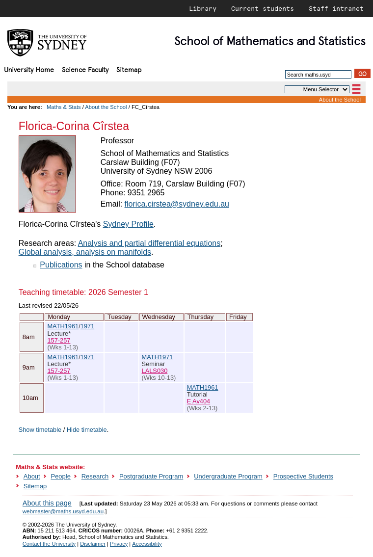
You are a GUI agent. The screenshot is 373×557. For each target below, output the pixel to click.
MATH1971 (157, 357)
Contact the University (49, 544)
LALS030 (155, 370)
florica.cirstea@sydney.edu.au (177, 204)
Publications (61, 265)
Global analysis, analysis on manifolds (85, 252)
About (32, 476)
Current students (262, 8)
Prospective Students (303, 476)
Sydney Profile (128, 224)
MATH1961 (63, 326)
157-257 (58, 340)
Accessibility (146, 544)
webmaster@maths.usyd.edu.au (63, 511)
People (61, 476)
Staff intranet (336, 8)
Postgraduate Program (151, 476)
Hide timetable (87, 429)
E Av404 (198, 401)
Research (94, 476)
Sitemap (128, 69)
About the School (340, 100)
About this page (47, 503)
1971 (87, 326)
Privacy (119, 544)
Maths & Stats (64, 107)
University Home (29, 69)
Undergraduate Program (228, 476)
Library (202, 8)
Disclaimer (93, 544)
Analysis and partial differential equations (149, 243)
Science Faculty (85, 69)
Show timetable (40, 429)
